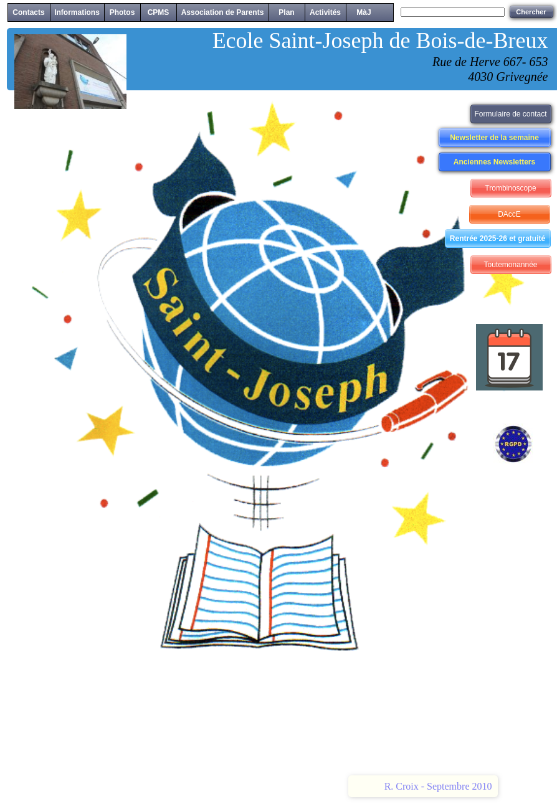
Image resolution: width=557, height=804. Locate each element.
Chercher (531, 12)
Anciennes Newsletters (494, 162)
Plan (286, 12)
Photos (122, 12)
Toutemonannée (510, 264)
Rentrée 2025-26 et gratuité (497, 238)
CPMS (158, 12)
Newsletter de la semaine (494, 137)
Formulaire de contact (510, 114)
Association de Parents (222, 12)
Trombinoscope (510, 188)
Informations (77, 12)
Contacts (28, 12)
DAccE (509, 214)
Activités (325, 12)
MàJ (363, 12)
